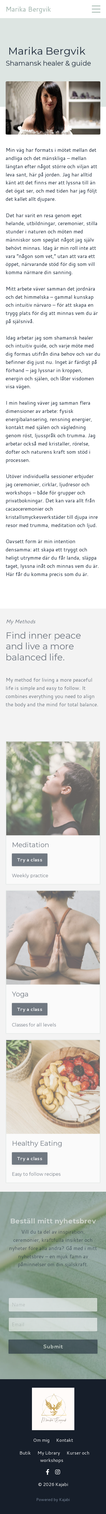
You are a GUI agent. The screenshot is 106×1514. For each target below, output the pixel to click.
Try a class (29, 869)
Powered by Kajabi (53, 1499)
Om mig (41, 1440)
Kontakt (64, 1440)
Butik (25, 1452)
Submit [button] (53, 1346)
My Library (49, 1452)
